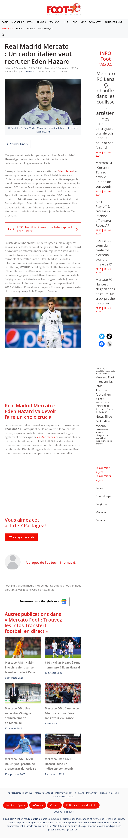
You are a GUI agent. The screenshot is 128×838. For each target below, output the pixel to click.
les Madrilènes (46, 437)
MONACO (54, 22)
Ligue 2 (31, 28)
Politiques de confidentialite (81, 805)
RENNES (41, 22)
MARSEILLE (17, 22)
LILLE (65, 22)
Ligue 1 (20, 28)
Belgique (101, 504)
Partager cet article (21, 537)
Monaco (101, 512)
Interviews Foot (63, 792)
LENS (74, 22)
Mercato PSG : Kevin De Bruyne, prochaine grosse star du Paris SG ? (22, 763)
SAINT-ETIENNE (113, 22)
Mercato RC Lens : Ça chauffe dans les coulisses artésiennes (105, 96)
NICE (83, 22)
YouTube (114, 792)
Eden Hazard (66, 171)
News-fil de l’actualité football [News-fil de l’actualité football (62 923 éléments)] (104, 421)
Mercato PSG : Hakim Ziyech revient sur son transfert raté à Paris (20, 667)
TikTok (103, 792)
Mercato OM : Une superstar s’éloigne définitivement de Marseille (18, 715)
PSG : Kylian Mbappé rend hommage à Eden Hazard (62, 665)
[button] (3, 35)
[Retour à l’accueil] (64, 9)
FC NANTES (95, 22)
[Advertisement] (43, 376)
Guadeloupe (103, 496)
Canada (100, 520)
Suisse (100, 488)
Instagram (91, 792)
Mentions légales (15, 805)
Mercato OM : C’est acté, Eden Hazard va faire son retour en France (62, 713)
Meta (81, 792)
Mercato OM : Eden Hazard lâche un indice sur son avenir (59, 763)
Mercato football (44, 792)
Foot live (28, 792)
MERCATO (7, 28)
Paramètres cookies (64, 796)
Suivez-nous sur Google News (43, 601)
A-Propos (37, 805)
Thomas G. (67, 562)
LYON (30, 22)
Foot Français (45, 28)
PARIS (5, 22)
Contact (54, 805)
